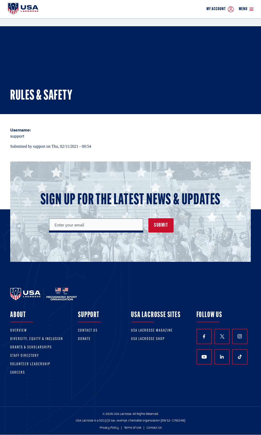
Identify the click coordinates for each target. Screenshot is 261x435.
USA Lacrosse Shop (148, 339)
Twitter (222, 336)
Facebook (204, 336)
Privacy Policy (109, 427)
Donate (84, 339)
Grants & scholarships (31, 347)
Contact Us (88, 331)
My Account (220, 9)
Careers (17, 373)
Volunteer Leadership (30, 364)
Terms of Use (132, 427)
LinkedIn (222, 357)
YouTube (204, 357)
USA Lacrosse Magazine (152, 331)
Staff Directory (24, 356)
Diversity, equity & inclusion (36, 339)
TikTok (239, 357)
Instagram (240, 336)
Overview (18, 331)
